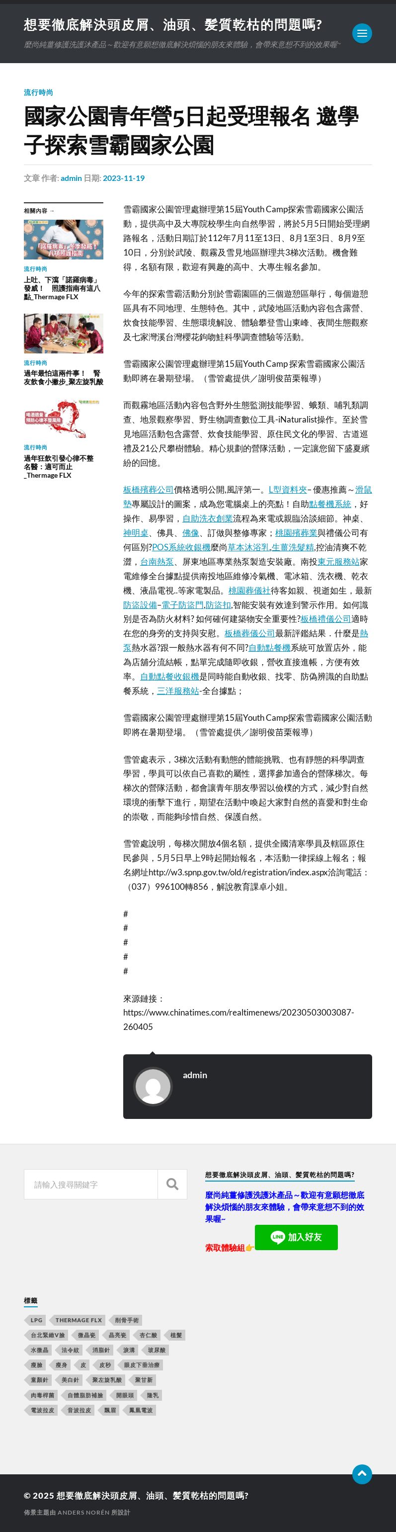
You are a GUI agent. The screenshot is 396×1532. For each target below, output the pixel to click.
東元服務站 (338, 561)
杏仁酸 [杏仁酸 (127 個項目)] (149, 1335)
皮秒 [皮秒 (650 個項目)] (105, 1365)
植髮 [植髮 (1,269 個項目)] (176, 1335)
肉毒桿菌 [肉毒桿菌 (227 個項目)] (43, 1395)
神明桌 (136, 532)
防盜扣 (218, 604)
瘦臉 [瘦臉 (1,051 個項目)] (37, 1365)
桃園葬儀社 (250, 590)
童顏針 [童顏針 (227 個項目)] (40, 1379)
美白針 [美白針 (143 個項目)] (70, 1379)
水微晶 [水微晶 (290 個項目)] (40, 1350)
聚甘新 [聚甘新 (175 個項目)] (144, 1379)
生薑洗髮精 (293, 547)
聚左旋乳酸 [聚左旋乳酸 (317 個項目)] (107, 1379)
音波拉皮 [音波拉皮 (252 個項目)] (79, 1410)
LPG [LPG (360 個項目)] (37, 1320)
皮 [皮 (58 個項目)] (83, 1365)
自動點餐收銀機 (169, 676)
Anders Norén (84, 1512)
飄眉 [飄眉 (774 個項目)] (110, 1410)
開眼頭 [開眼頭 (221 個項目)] (125, 1395)
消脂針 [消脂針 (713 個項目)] (101, 1350)
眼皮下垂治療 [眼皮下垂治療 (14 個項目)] (142, 1365)
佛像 (190, 532)
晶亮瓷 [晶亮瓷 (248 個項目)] (118, 1335)
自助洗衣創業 (207, 518)
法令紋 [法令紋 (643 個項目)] (70, 1350)
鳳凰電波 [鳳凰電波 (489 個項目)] (141, 1410)
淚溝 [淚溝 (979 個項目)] (129, 1350)
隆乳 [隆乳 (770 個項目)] (153, 1395)
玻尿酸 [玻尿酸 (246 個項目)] (157, 1350)
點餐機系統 (330, 504)
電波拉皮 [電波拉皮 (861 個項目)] (43, 1410)
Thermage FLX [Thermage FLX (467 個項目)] (79, 1320)
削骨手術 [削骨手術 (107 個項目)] (127, 1320)
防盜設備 (140, 604)
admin (71, 177)
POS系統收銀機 (181, 547)
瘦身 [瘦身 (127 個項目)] (62, 1365)
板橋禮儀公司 (326, 618)
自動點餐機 (269, 647)
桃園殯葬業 (296, 532)
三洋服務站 (178, 690)
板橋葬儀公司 (250, 633)
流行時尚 (39, 92)
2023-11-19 (124, 177)
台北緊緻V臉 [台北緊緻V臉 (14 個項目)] (48, 1335)
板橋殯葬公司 (148, 489)
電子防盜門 (182, 604)
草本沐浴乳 (249, 547)
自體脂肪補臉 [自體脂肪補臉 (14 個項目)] (85, 1395)
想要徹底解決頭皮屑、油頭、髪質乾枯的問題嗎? (173, 24)
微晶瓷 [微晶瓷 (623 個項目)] (87, 1335)
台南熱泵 (157, 561)
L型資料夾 (288, 489)
